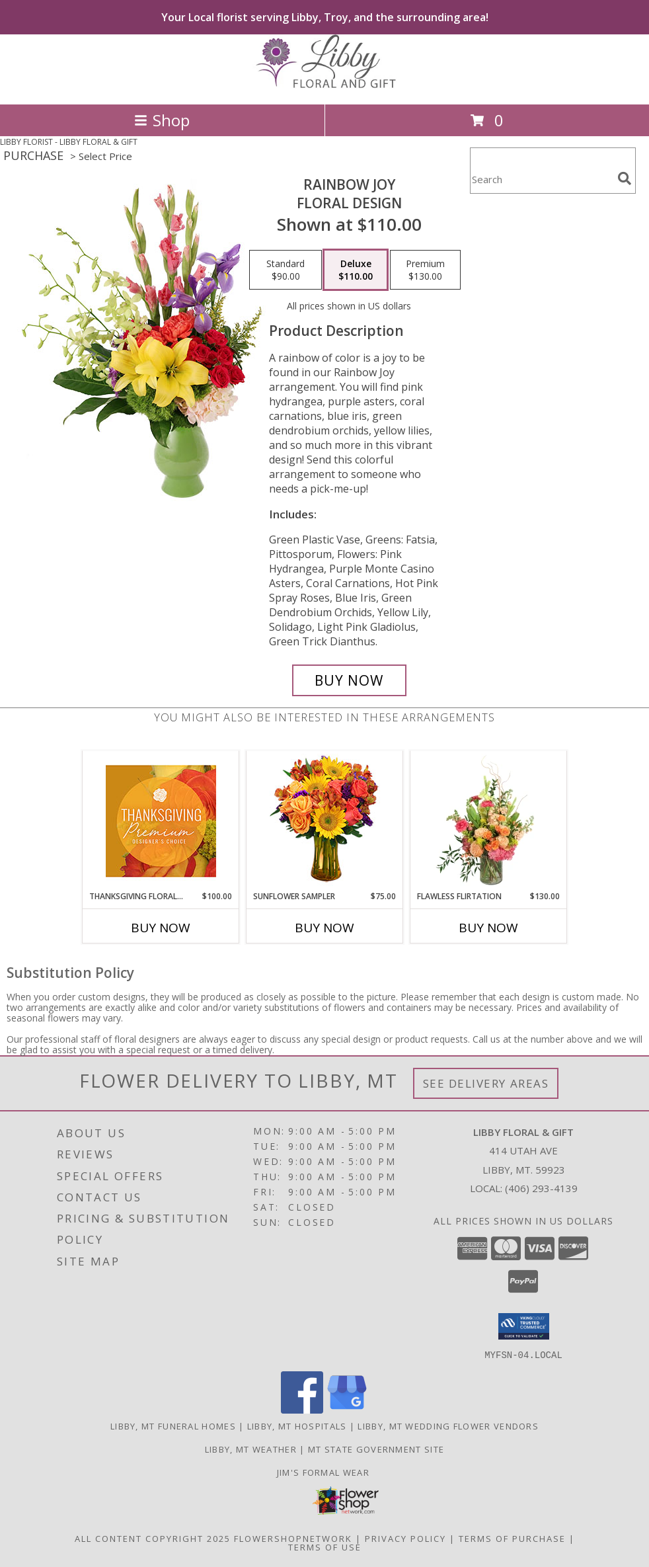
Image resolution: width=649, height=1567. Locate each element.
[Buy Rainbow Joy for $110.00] (349, 680)
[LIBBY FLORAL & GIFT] (324, 85)
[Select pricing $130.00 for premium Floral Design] (425, 270)
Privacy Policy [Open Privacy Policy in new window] (405, 1538)
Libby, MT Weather (251, 1449)
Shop (162, 120)
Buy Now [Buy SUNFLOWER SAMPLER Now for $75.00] (324, 927)
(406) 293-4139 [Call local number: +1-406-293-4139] (541, 1188)
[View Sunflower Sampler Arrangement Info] (325, 821)
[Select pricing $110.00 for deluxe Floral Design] (355, 270)
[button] (523, 1326)
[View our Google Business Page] (347, 1409)
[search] (624, 178)
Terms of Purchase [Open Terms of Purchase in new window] (512, 1538)
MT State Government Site (376, 1449)
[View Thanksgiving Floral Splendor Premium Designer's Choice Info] (161, 821)
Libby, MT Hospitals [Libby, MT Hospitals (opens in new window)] (297, 1425)
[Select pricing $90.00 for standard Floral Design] (285, 270)
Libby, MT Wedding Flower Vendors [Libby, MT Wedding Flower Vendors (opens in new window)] (448, 1425)
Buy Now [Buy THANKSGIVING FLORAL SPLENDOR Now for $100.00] (160, 927)
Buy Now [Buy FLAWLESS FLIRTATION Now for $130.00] (488, 927)
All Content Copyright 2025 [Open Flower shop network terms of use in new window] (153, 1538)
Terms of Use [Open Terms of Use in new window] (325, 1546)
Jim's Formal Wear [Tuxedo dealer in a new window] (324, 1472)
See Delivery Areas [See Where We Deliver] (486, 1083)
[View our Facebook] (302, 1409)
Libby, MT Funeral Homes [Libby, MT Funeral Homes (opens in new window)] (173, 1425)
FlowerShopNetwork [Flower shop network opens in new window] (293, 1538)
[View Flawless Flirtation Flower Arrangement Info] (489, 820)
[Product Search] (541, 179)
